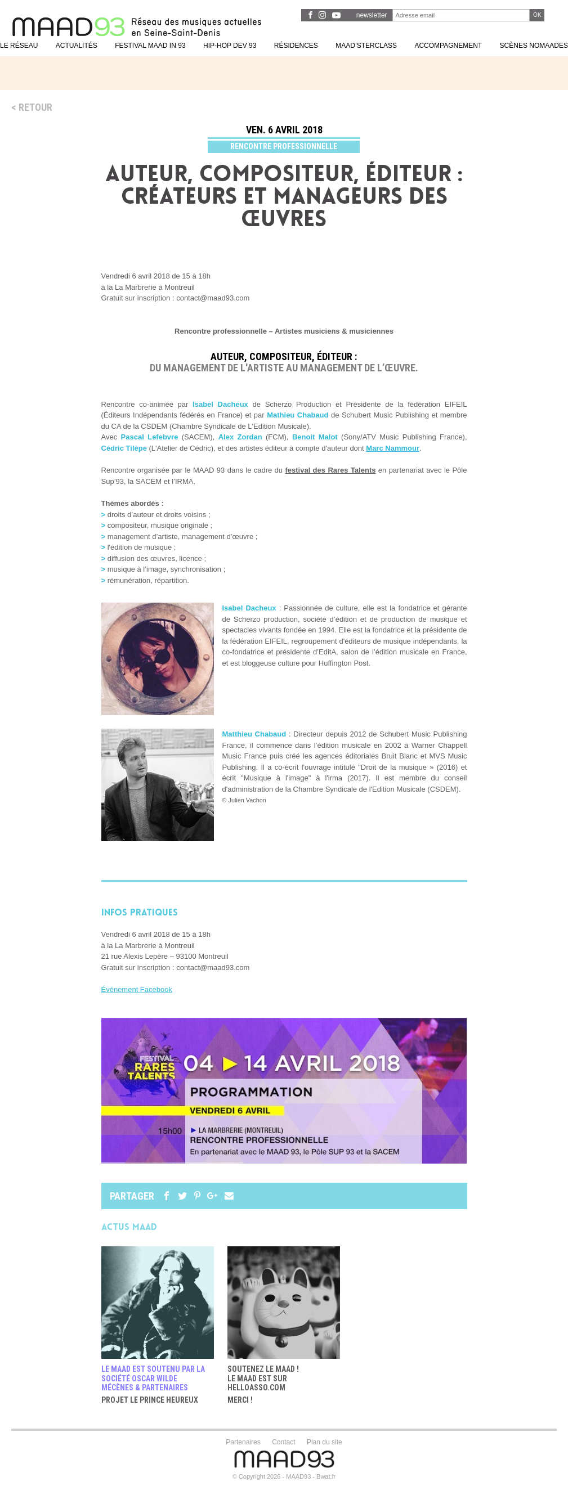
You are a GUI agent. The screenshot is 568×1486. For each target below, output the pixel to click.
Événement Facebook (136, 989)
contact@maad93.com (212, 967)
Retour (35, 107)
